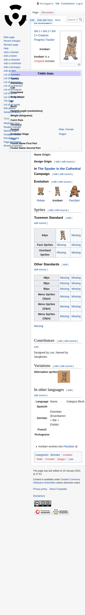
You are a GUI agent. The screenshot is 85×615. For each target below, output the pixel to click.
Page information (12, 142)
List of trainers (11, 78)
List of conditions (12, 97)
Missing (76, 235)
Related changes (12, 127)
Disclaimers (39, 496)
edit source (68, 161)
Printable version (12, 134)
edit (58, 161)
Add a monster (11, 52)
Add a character (12, 59)
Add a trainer (10, 56)
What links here (12, 123)
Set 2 (46, 31)
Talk (57, 3)
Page (35, 12)
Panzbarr (74, 200)
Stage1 (63, 134)
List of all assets (12, 104)
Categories (41, 454)
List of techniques (13, 89)
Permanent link (11, 138)
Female (69, 129)
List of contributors (13, 85)
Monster (55, 454)
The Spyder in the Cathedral (59, 169)
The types (9, 100)
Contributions (68, 3)
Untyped (39, 61)
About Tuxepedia (58, 489)
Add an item (10, 71)
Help (6, 48)
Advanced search (13, 112)
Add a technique (12, 67)
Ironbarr (67, 454)
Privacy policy (40, 489)
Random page (11, 44)
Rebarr (41, 200)
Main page (9, 37)
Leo (36, 346)
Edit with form (41, 20)
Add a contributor (12, 63)
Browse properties (13, 145)
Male (61, 129)
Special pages (11, 130)
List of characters (12, 82)
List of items (10, 93)
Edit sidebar (10, 108)
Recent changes (12, 41)
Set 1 (37, 31)
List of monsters (12, 74)
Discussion (47, 12)
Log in (79, 3)
